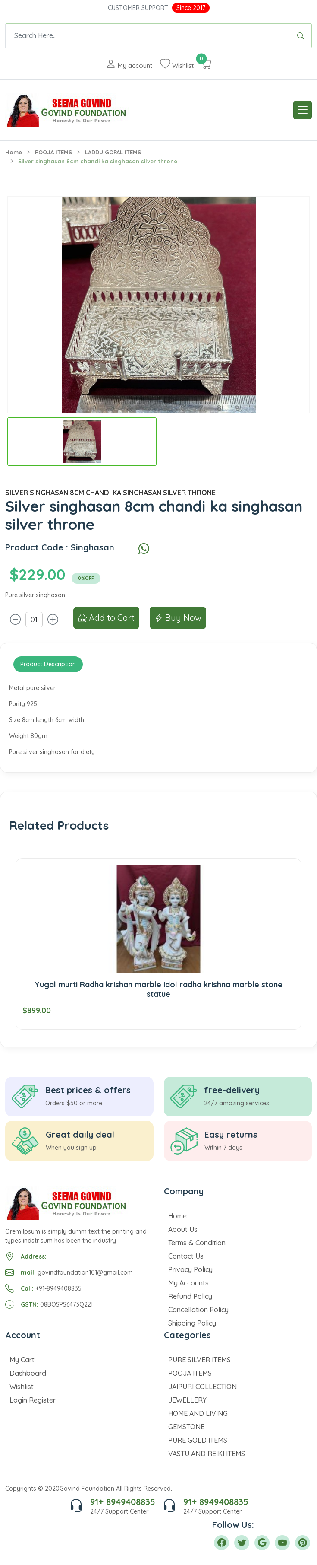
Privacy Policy (190, 1269)
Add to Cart (106, 617)
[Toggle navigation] (302, 110)
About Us (183, 1229)
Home (13, 152)
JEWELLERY (187, 1400)
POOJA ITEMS (53, 152)
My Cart (22, 1359)
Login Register (32, 1400)
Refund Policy (190, 1296)
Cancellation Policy (198, 1309)
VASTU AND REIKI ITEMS (206, 1453)
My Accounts (188, 1283)
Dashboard (27, 1373)
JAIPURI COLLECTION (202, 1386)
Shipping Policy (192, 1323)
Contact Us (186, 1256)
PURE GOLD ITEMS (197, 1440)
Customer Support (138, 8)
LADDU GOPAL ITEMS (113, 152)
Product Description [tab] (48, 664)
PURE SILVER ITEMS (199, 1359)
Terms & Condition (197, 1242)
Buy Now (177, 617)
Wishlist (21, 1386)
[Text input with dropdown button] (147, 36)
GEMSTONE (186, 1426)
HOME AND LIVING (198, 1413)
